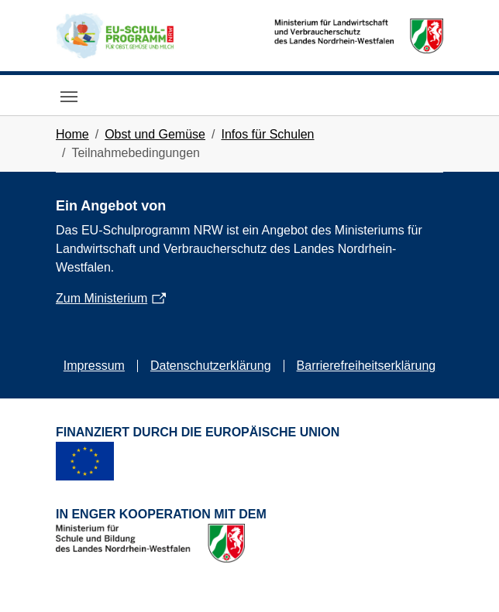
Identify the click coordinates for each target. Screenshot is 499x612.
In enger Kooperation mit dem (161, 514)
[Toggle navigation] (69, 97)
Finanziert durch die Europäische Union (197, 432)
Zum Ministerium (101, 298)
